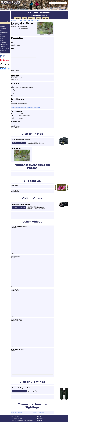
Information (17, 18)
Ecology (28, 20)
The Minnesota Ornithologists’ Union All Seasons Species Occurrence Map (25, 107)
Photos (24, 18)
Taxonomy (39, 20)
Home (1, 11)
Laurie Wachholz (16, 148)
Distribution (33, 20)
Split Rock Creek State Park (38, 412)
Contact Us (39, 420)
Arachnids (2, 17)
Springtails (2, 46)
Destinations (3, 13)
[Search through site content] (55, 3)
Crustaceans (3, 28)
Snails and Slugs (4, 44)
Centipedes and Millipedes (3, 26)
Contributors (3, 50)
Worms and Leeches (4, 48)
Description (19, 20)
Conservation (13, 20)
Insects (1, 34)
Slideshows (31, 18)
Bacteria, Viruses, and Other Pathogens (4, 20)
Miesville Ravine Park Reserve (17, 412)
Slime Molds (3, 42)
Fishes (1, 30)
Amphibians (2, 15)
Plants (1, 38)
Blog (1, 52)
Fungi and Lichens (4, 32)
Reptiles (2, 40)
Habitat (24, 20)
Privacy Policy (40, 418)
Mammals (2, 36)
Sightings (45, 18)
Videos (39, 18)
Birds (1, 23)
